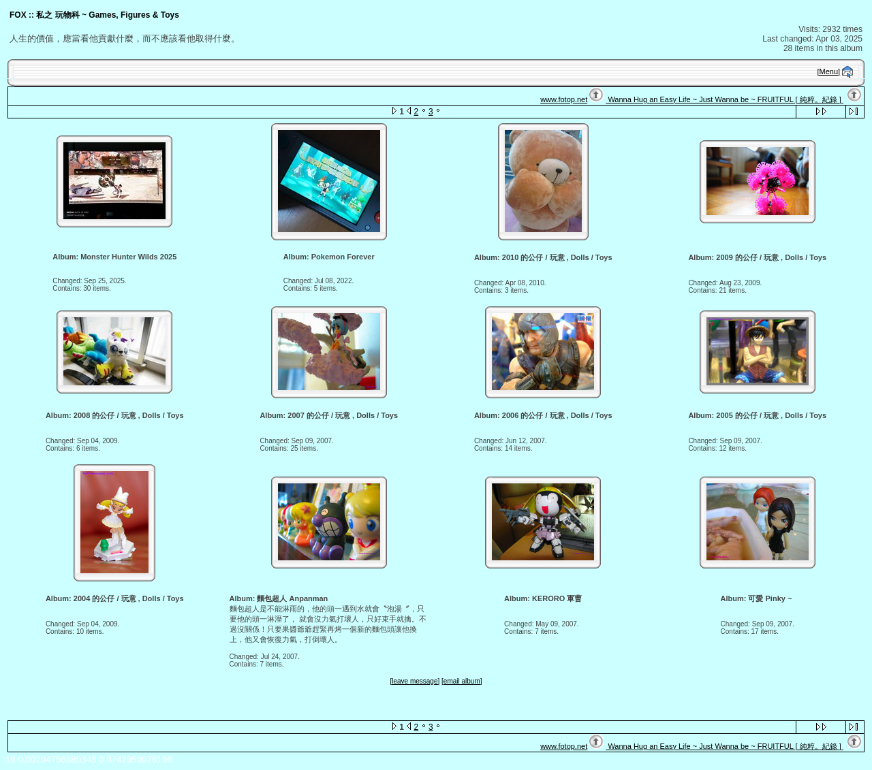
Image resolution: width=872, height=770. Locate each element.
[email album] (461, 681)
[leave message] (414, 681)
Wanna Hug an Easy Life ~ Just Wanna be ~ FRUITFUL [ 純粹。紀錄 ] (724, 99)
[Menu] (829, 71)
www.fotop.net (563, 99)
